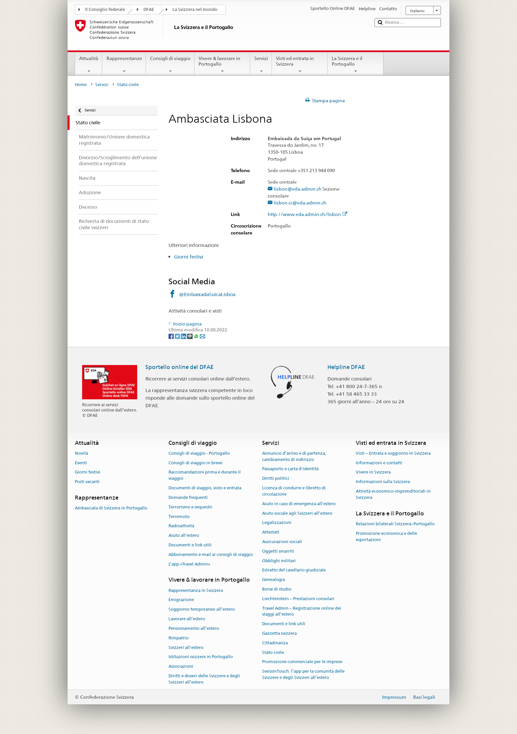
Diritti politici (275, 478)
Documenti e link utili (190, 544)
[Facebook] (171, 336)
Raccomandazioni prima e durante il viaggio (204, 475)
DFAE (148, 9)
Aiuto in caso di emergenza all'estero (299, 503)
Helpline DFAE (346, 367)
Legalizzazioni (276, 522)
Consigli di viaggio (170, 65)
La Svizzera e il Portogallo (355, 65)
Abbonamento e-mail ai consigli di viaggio (210, 554)
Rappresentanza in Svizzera (195, 590)
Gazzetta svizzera (279, 633)
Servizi (261, 65)
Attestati (270, 532)
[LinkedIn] (184, 336)
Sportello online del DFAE (179, 367)
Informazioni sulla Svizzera (383, 481)
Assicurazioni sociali (282, 541)
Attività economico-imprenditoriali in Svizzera (393, 494)
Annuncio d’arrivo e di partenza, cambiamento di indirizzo (294, 456)
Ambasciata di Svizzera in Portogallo (111, 508)
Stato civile (273, 652)
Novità (81, 453)
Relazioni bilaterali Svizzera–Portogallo (395, 523)
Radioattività (181, 526)
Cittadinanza (275, 642)
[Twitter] (178, 336)
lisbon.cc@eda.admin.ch (300, 202)
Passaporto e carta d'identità (290, 469)
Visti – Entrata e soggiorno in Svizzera (393, 453)
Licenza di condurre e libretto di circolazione (294, 491)
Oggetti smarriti (278, 551)
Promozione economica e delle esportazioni (386, 536)
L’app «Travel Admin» (189, 564)
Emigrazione (181, 599)
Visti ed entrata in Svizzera (299, 65)
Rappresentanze (124, 65)
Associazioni (180, 666)
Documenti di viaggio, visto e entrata (204, 487)
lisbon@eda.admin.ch (297, 189)
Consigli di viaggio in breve (195, 462)
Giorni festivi (188, 257)
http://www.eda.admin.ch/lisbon (307, 214)
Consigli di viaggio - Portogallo (199, 453)
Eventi (81, 462)
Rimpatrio (178, 637)
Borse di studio (276, 589)
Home (81, 84)
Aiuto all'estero (183, 535)
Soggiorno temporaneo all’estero (201, 609)
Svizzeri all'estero (185, 647)
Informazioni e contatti (379, 462)
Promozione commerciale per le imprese (302, 661)
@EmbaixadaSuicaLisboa (207, 294)
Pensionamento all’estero (193, 628)
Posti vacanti (87, 481)
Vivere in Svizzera (373, 472)
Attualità (89, 65)
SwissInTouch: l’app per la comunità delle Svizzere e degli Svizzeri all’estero (303, 674)
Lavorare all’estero (186, 618)
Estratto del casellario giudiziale (294, 570)
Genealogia (273, 579)
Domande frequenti (188, 497)
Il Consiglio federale (105, 9)
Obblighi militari (279, 560)
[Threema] (190, 336)
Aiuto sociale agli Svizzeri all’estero (297, 513)
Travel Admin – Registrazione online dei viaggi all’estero (301, 611)
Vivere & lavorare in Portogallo (222, 65)
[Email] (202, 336)
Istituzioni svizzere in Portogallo (200, 657)
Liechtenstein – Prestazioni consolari (298, 598)
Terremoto (179, 516)
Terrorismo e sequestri (190, 507)
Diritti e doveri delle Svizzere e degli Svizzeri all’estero (204, 679)
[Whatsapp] (197, 336)
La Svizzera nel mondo (194, 9)
